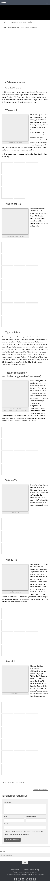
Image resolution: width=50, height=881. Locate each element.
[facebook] (15, 879)
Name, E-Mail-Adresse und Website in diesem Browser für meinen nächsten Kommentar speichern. (23, 833)
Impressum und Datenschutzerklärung (25, 870)
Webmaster (28, 874)
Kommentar (8, 802)
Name (6, 816)
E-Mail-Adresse (31, 816)
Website (6, 824)
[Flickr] (23, 879)
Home (3, 2)
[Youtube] (19, 879)
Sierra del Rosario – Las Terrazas (13, 783)
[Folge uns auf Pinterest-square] (30, 879)
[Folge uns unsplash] (34, 879)
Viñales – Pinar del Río (40, 790)
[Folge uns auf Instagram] (26, 879)
